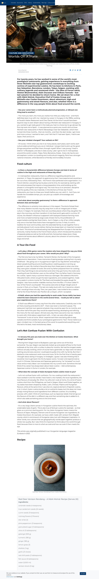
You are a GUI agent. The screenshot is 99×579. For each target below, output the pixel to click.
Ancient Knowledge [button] (72, 2)
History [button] (35, 2)
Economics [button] (25, 2)
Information (10, 577)
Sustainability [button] (42, 2)
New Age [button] (49, 2)
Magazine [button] (81, 2)
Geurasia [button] (19, 2)
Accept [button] (83, 573)
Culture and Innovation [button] (59, 2)
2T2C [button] (31, 2)
